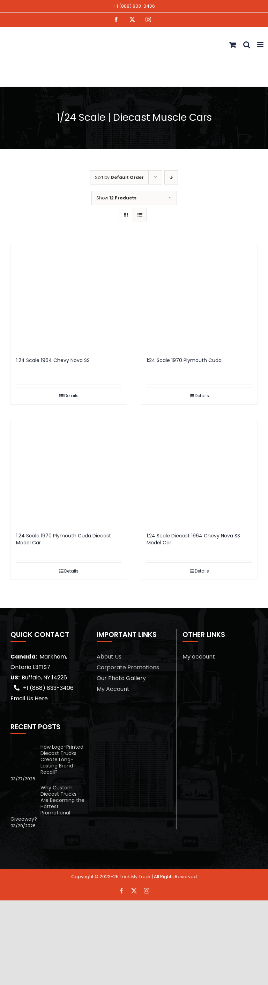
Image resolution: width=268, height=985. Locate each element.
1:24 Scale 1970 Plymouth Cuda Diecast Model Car (63, 539)
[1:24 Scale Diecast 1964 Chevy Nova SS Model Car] (199, 472)
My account (199, 657)
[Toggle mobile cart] (232, 44)
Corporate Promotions (128, 667)
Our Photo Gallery (121, 678)
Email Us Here (29, 698)
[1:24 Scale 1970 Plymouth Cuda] (199, 296)
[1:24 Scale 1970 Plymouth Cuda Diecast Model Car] (69, 472)
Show (116, 198)
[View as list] (140, 215)
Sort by (119, 177)
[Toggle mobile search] (246, 44)
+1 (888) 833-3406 (134, 6)
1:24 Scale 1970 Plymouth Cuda (184, 360)
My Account (113, 689)
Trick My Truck (135, 876)
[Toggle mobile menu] (261, 44)
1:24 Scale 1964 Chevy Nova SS (53, 360)
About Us (109, 657)
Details (71, 396)
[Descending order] (171, 177)
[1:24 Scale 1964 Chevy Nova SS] (69, 296)
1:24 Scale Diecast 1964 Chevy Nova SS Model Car (193, 539)
